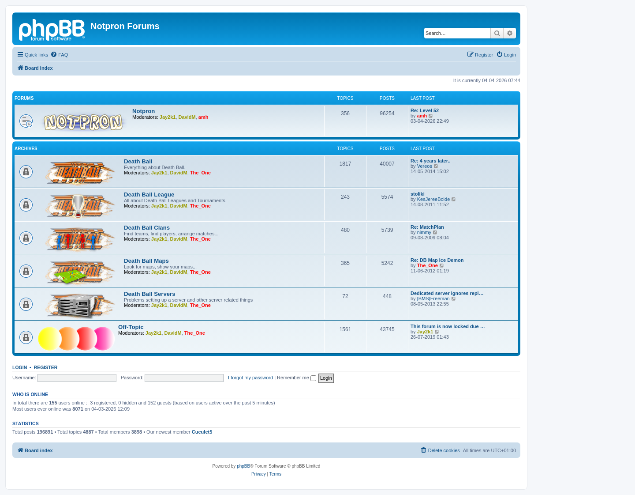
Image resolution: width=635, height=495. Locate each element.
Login (19, 367)
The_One (200, 172)
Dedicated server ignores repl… (447, 293)
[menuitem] (59, 54)
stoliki (418, 193)
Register (46, 367)
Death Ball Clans (147, 227)
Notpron (143, 111)
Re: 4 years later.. (431, 160)
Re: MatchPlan (427, 227)
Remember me (296, 377)
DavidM (187, 117)
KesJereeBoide (433, 199)
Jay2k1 (168, 117)
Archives (26, 148)
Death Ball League (149, 194)
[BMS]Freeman (433, 298)
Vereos (424, 166)
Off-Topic (131, 327)
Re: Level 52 (425, 110)
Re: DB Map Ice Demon (437, 260)
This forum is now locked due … (448, 326)
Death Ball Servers (150, 294)
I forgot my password (250, 377)
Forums (24, 98)
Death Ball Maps (146, 260)
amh (203, 117)
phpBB (243, 466)
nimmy (424, 232)
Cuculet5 (202, 432)
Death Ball (138, 161)
